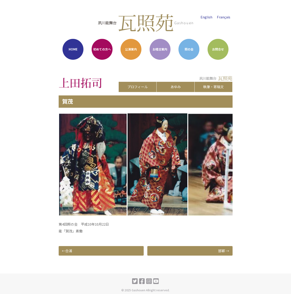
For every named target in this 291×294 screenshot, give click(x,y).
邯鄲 (221, 250)
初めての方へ (102, 49)
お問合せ (218, 49)
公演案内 (131, 49)
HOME (73, 49)
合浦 (68, 250)
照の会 (189, 49)
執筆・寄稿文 (213, 86)
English (206, 17)
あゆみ (176, 86)
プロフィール (137, 86)
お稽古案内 (160, 49)
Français (223, 17)
